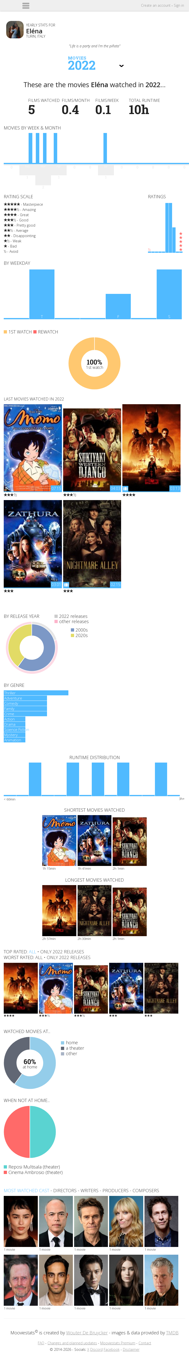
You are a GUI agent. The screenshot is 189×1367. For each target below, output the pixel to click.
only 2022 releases (62, 952)
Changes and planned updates (72, 1343)
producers (115, 1190)
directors (65, 1190)
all (32, 952)
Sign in (179, 5)
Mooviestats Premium (117, 1343)
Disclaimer (131, 1349)
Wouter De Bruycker (87, 1333)
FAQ (41, 1343)
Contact (145, 1343)
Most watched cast (26, 1190)
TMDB (172, 1333)
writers (89, 1190)
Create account (156, 5)
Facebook (112, 1349)
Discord (96, 1349)
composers (146, 1190)
